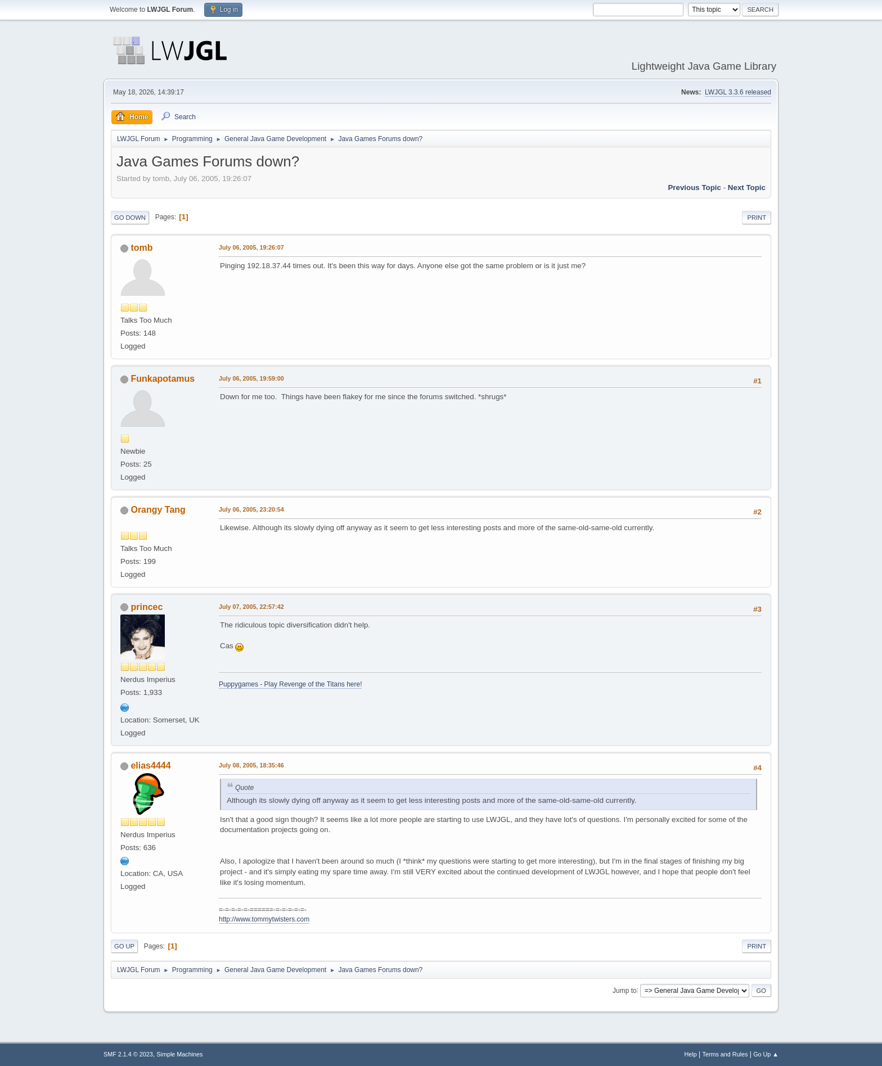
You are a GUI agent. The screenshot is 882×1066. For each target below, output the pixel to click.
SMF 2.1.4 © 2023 (128, 1054)
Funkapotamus (162, 378)
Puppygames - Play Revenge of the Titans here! (290, 684)
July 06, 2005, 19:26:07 (251, 247)
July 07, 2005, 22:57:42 (251, 606)
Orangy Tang (157, 509)
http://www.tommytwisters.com (264, 919)
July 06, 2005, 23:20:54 (251, 509)
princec (146, 607)
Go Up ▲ (765, 1054)
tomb (141, 247)
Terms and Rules (725, 1054)
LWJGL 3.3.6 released (738, 92)
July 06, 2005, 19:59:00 (251, 378)
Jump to (625, 990)
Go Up (124, 946)
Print (756, 217)
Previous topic (694, 187)
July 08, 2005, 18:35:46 (251, 765)
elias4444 (150, 765)
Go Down (130, 217)
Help (691, 1054)
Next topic (747, 187)
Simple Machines (179, 1054)
